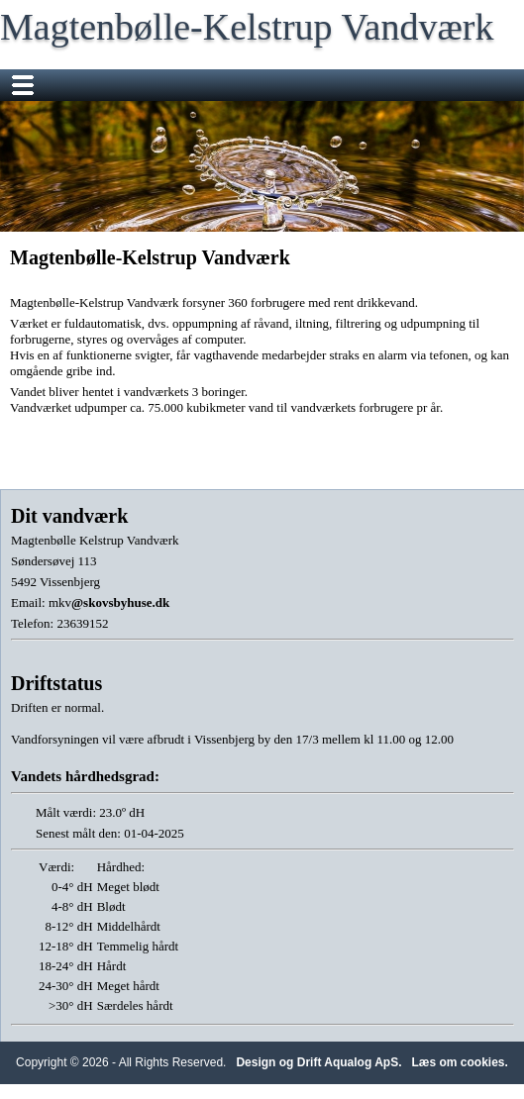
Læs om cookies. (460, 1062)
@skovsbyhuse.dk (120, 602)
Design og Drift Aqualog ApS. (318, 1062)
